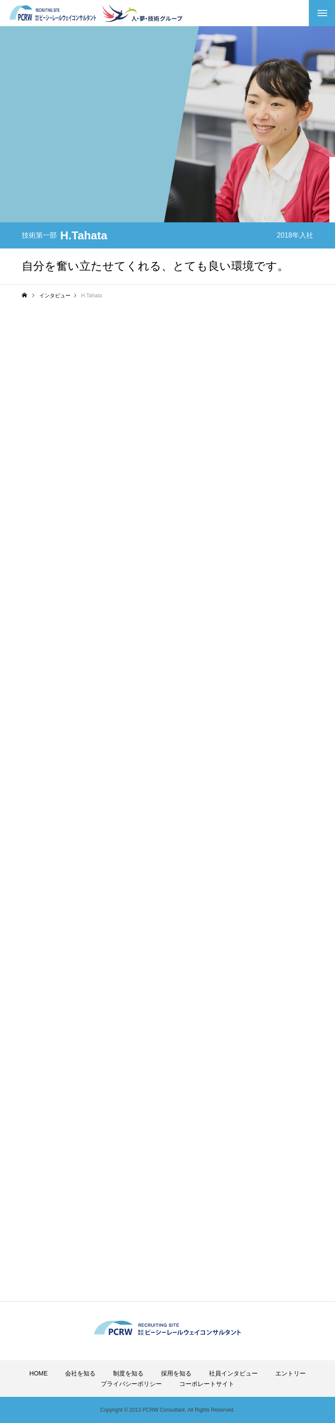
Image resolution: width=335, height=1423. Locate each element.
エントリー (290, 1373)
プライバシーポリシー (131, 1383)
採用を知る (176, 1373)
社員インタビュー (233, 1373)
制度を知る (128, 1373)
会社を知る (80, 1373)
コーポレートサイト (206, 1383)
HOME (38, 1373)
